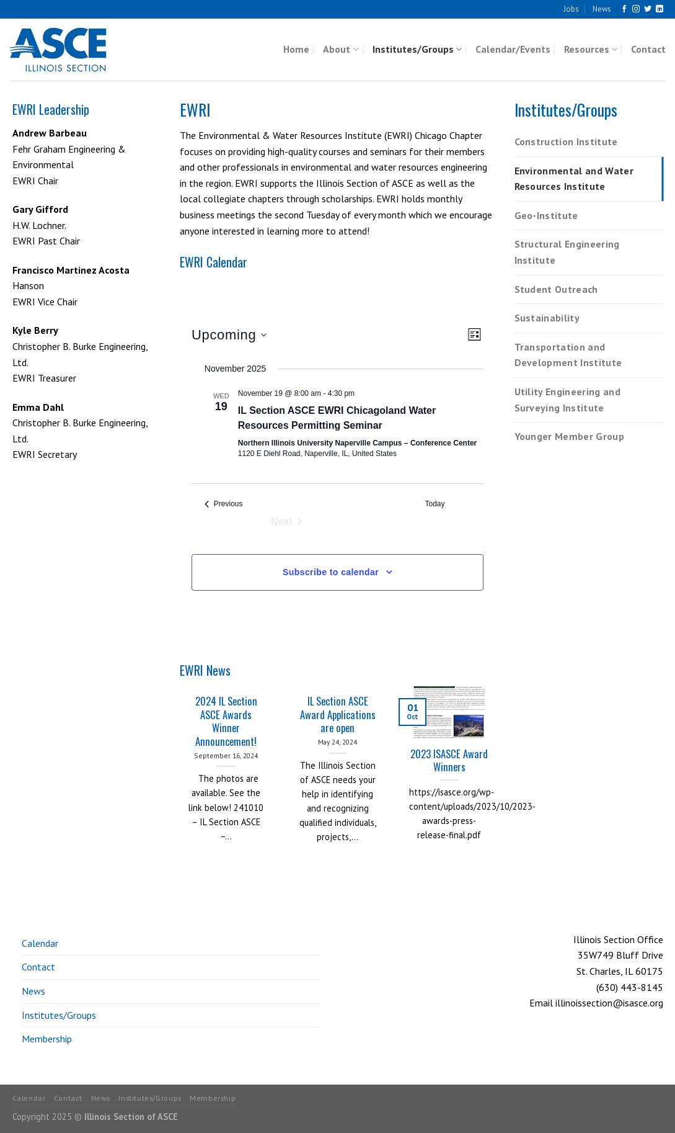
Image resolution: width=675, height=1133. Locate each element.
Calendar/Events (512, 49)
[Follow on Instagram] (636, 9)
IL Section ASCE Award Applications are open (338, 714)
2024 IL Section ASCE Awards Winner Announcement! (226, 721)
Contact (648, 49)
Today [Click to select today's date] (435, 503)
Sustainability (547, 317)
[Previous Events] (224, 504)
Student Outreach (556, 289)
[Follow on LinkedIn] (659, 9)
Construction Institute (566, 141)
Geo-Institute (546, 215)
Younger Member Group (569, 436)
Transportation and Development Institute (568, 355)
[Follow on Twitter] (647, 9)
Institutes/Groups (417, 49)
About (340, 49)
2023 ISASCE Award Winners (449, 760)
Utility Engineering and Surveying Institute (567, 399)
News (602, 9)
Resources (590, 49)
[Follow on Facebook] (624, 9)
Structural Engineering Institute (567, 252)
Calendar (40, 943)
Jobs (571, 9)
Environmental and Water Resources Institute (573, 178)
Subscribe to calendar (331, 572)
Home (296, 49)
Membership (47, 1038)
